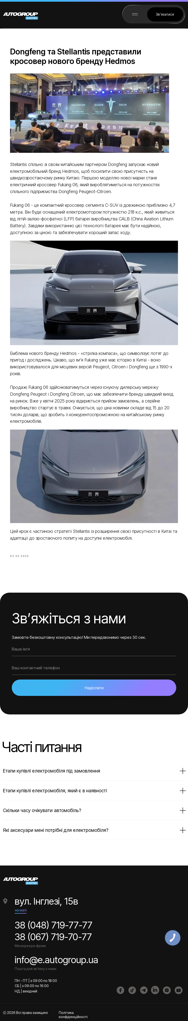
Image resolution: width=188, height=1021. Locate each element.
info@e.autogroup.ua (56, 958)
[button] (165, 14)
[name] (94, 648)
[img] (132, 989)
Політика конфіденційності (73, 1013)
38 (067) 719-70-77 (53, 935)
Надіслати (94, 686)
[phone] (94, 667)
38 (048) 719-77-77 (53, 923)
